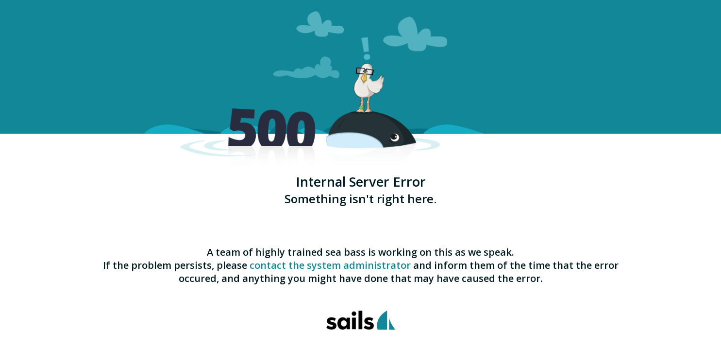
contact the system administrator (330, 265)
